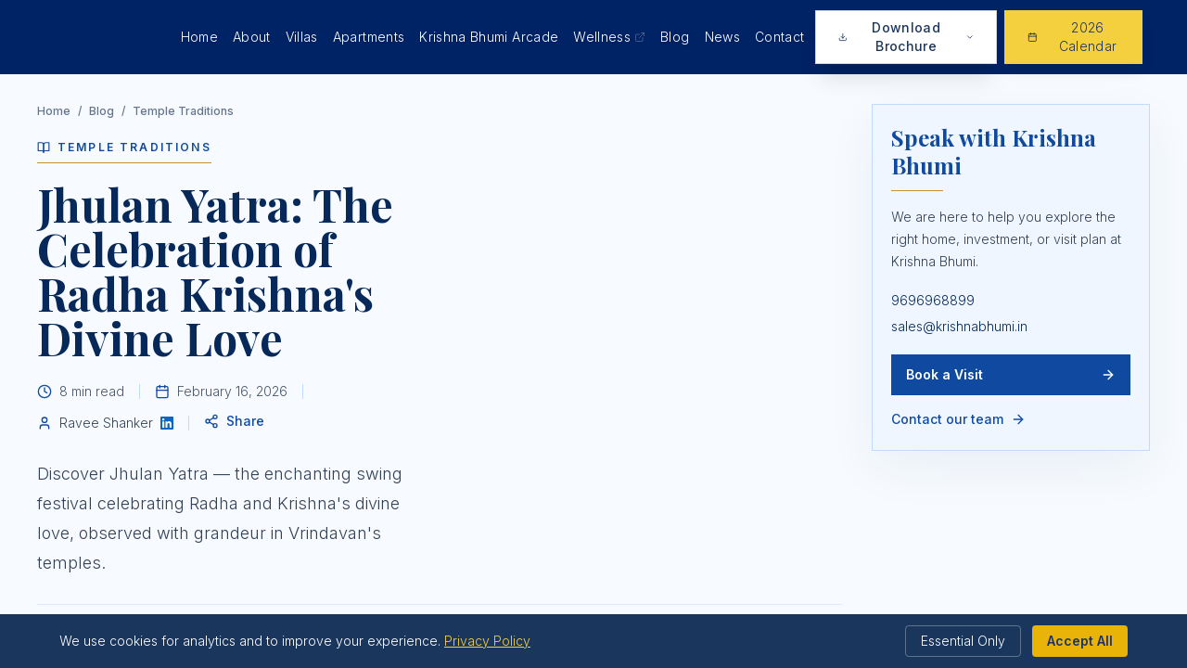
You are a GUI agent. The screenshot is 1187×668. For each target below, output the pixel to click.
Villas (302, 37)
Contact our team (958, 419)
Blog (674, 37)
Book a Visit (1011, 374)
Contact (779, 37)
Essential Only (963, 641)
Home (199, 37)
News (722, 37)
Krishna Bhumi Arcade (488, 37)
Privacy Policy (487, 641)
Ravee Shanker (106, 422)
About (252, 37)
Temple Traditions (183, 111)
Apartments (369, 37)
